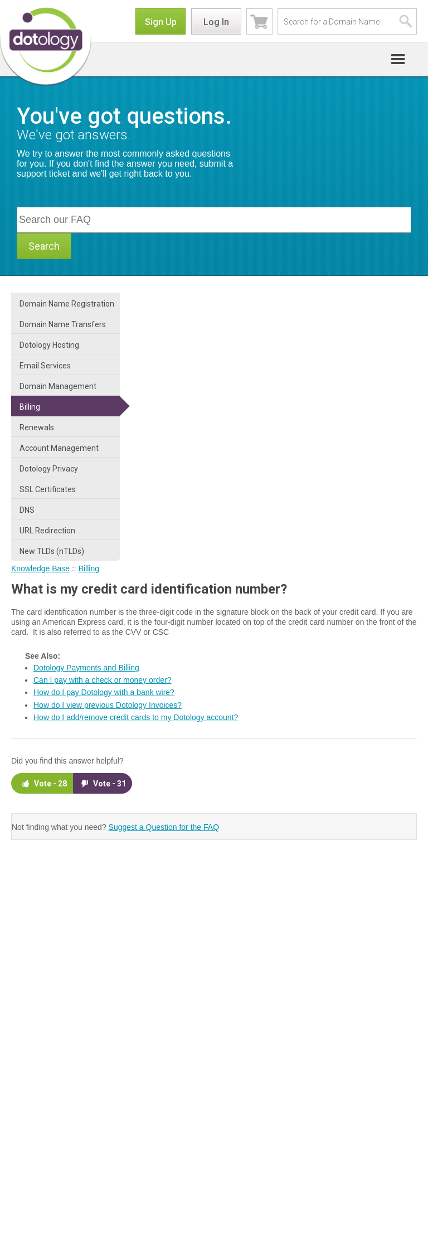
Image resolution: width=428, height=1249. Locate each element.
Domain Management (58, 386)
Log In (216, 22)
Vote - (43, 783)
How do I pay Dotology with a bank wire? (103, 692)
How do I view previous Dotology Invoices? (107, 705)
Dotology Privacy (49, 468)
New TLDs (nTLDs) (52, 551)
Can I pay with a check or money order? (102, 679)
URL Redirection (47, 530)
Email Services (45, 365)
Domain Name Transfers (63, 324)
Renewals (37, 427)
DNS (27, 510)
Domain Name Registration (67, 303)
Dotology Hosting (49, 345)
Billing (30, 406)
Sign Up (161, 22)
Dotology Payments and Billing (86, 667)
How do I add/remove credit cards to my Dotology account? (135, 717)
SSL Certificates (48, 489)
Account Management (59, 448)
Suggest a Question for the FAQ (164, 827)
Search (44, 246)
